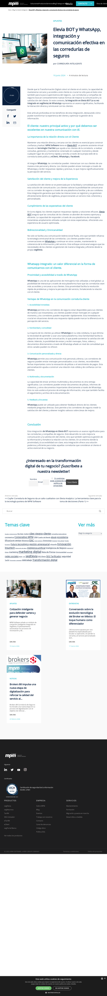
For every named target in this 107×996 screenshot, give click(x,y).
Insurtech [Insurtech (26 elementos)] (10, 547)
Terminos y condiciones (71, 851)
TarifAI (6, 813)
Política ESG (40, 832)
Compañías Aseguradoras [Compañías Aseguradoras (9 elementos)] (58, 534)
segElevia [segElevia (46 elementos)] (32, 556)
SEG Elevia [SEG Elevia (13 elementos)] (42, 556)
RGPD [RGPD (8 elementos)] (20, 556)
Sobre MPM (40, 806)
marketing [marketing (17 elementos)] (13, 552)
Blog (54, 3)
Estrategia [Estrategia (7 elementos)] (54, 541)
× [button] (105, 978)
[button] (53, 993)
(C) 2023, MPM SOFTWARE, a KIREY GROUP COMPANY (21, 851)
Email (40, 482)
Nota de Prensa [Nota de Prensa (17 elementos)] (48, 552)
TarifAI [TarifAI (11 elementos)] (7, 560)
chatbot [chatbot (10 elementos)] (26, 534)
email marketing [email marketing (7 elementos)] (38, 541)
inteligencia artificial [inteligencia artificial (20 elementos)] (36, 547)
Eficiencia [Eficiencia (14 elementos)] (25, 540)
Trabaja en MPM (62, 3)
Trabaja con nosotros (44, 817)
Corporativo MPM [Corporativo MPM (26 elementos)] (24, 537)
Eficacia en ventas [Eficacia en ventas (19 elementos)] (13, 540)
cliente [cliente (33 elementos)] (47, 533)
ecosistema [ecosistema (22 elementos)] (62, 537)
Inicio (9, 10)
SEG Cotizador (9, 817)
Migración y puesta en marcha (77, 813)
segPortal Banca (10, 828)
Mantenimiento (72, 806)
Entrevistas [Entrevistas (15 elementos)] (47, 540)
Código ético (41, 828)
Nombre (33, 479)
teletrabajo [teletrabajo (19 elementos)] (27, 560)
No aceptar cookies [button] (62, 988)
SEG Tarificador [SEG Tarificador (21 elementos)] (53, 556)
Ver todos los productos (13, 836)
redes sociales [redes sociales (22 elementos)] (12, 556)
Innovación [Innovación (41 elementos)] (64, 544)
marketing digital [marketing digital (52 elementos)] (30, 552)
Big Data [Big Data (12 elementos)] (20, 534)
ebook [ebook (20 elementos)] (54, 537)
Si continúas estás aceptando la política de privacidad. (58, 482)
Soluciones (34, 3)
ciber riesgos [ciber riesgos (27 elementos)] (36, 533)
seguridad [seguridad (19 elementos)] (66, 556)
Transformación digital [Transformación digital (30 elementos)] (44, 560)
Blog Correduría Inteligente (20, 10)
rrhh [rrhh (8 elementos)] (24, 556)
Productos (42, 3)
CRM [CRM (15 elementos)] (36, 537)
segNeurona (8, 810)
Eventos (39, 813)
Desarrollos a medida (74, 817)
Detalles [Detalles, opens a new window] (73, 984)
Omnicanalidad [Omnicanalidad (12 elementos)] (61, 552)
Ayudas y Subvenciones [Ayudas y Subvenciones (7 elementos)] (11, 534)
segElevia (7, 806)
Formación (70, 810)
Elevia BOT (72, 145)
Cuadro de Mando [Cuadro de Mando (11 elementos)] (44, 537)
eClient (6, 824)
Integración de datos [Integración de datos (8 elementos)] (21, 548)
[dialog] (53, 986)
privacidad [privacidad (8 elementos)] (70, 552)
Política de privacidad (95, 851)
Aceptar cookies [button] (43, 988)
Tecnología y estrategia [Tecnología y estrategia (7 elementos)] (16, 560)
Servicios (49, 3)
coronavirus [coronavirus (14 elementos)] (9, 537)
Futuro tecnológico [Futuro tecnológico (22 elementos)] (20, 544)
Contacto (39, 821)
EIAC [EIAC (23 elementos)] (31, 540)
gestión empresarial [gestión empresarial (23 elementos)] (39, 544)
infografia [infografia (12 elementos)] (53, 544)
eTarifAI (7, 821)
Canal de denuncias (43, 824)
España (69, 3)
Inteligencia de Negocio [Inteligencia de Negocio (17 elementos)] (56, 548)
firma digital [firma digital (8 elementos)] (61, 541)
